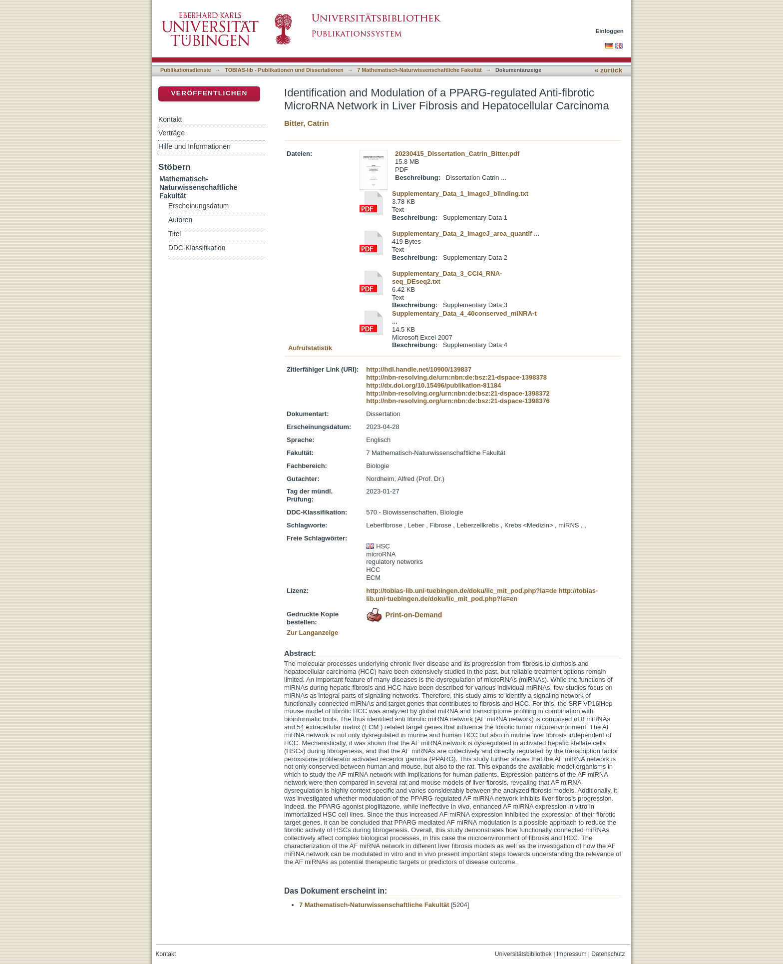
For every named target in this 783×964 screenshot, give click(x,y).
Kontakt (170, 119)
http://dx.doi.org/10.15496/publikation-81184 (433, 385)
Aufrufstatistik (310, 348)
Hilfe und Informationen (194, 146)
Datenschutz (608, 954)
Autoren (180, 220)
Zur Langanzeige (312, 632)
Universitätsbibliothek (523, 954)
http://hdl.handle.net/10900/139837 (418, 369)
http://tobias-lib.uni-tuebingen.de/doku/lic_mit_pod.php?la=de (461, 590)
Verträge (171, 133)
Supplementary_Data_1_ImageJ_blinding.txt (460, 193)
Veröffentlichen (209, 93)
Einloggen (610, 30)
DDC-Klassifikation (196, 248)
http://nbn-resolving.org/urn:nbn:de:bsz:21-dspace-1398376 (458, 401)
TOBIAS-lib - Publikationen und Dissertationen (284, 70)
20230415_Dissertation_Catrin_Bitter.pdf (457, 153)
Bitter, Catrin (306, 123)
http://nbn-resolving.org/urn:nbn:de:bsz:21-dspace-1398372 (458, 393)
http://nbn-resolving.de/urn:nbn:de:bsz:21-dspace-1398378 (456, 377)
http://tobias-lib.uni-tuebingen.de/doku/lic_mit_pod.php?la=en (482, 594)
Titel (174, 234)
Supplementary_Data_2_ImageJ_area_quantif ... (465, 233)
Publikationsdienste (185, 70)
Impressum (572, 954)
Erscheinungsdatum (198, 206)
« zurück (608, 70)
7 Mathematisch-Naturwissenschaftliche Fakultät (419, 70)
